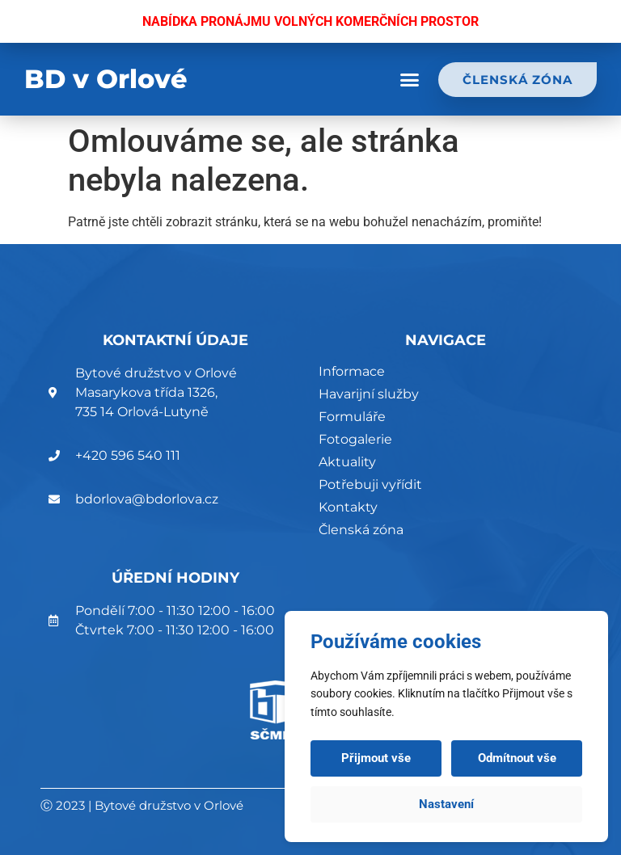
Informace (352, 371)
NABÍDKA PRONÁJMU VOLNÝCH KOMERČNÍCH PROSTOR (310, 21)
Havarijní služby (369, 394)
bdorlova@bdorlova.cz (146, 499)
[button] (410, 80)
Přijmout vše (376, 758)
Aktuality (347, 462)
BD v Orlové (106, 79)
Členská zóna (361, 529)
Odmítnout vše (517, 758)
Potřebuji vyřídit (370, 484)
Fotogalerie (355, 439)
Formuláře (352, 416)
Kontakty (348, 507)
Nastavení (446, 804)
